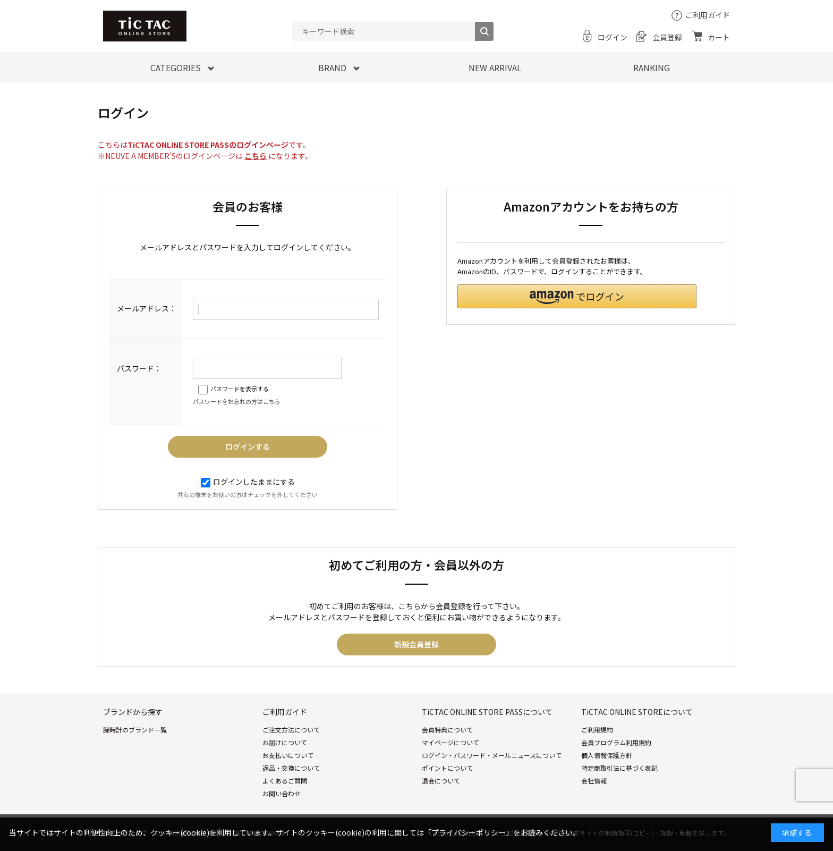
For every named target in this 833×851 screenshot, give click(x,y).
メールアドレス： (146, 308)
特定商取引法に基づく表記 (619, 767)
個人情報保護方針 (606, 755)
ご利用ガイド (707, 15)
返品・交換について (291, 767)
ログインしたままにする (248, 481)
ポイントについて (447, 767)
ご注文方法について (291, 729)
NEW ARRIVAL (495, 67)
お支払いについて (287, 755)
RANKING (651, 67)
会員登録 (667, 37)
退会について (441, 780)
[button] (576, 296)
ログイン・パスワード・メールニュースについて (492, 755)
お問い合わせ (281, 793)
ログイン (612, 37)
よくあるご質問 (284, 780)
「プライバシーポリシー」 (468, 832)
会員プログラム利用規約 (616, 742)
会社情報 (594, 780)
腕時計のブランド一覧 (135, 729)
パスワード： (139, 368)
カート (719, 37)
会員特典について (447, 729)
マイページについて (450, 742)
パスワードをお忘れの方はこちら (236, 401)
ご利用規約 (597, 729)
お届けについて (284, 742)
